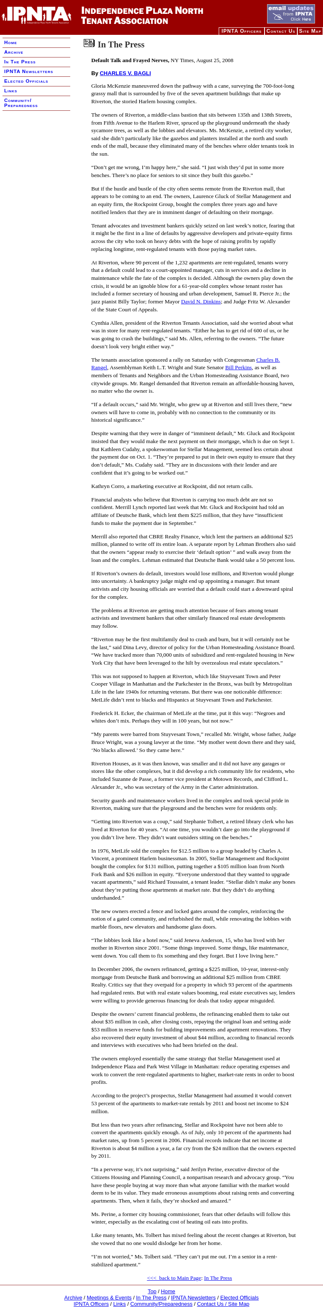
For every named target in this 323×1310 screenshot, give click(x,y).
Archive (14, 52)
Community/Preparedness (161, 1304)
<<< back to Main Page (174, 1278)
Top (152, 1291)
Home (10, 42)
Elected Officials (26, 81)
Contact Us (280, 31)
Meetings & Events (109, 1297)
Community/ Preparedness (21, 103)
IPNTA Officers (242, 31)
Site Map (310, 31)
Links (10, 90)
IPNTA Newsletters (28, 71)
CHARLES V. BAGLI (125, 73)
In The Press (20, 61)
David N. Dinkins (201, 301)
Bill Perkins (238, 367)
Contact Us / (212, 1304)
